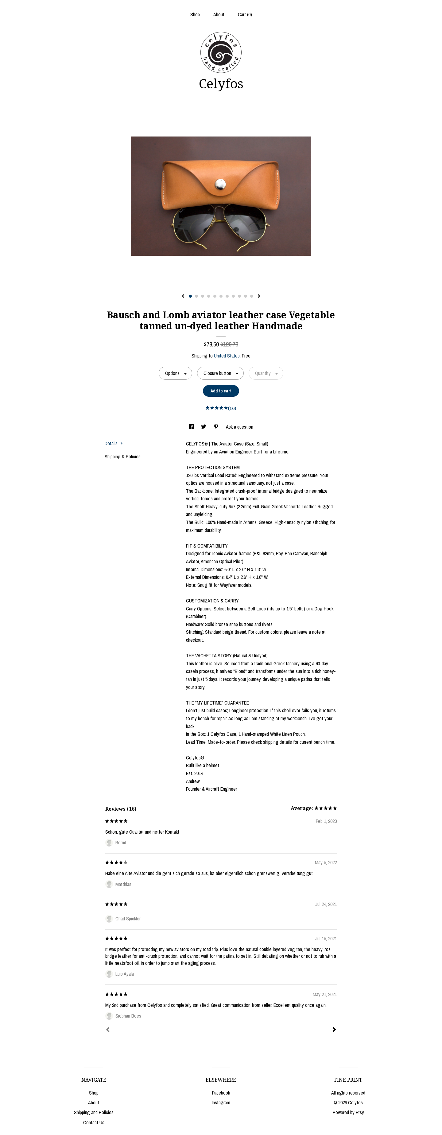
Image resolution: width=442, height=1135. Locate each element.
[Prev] (107, 1030)
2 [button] (196, 296)
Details (114, 443)
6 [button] (221, 296)
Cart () (245, 14)
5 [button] (214, 296)
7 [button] (227, 296)
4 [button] (208, 296)
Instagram (221, 1102)
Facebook (221, 1092)
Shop (195, 14)
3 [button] (202, 296)
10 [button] (245, 296)
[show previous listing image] (182, 296)
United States (227, 355)
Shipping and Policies (94, 1112)
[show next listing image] (259, 296)
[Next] (334, 1030)
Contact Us (93, 1122)
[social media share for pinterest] (217, 426)
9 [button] (239, 296)
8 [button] (233, 296)
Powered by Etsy (348, 1112)
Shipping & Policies (123, 456)
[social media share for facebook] (192, 426)
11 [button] (251, 296)
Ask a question (239, 426)
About (218, 14)
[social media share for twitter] (204, 426)
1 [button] (190, 296)
